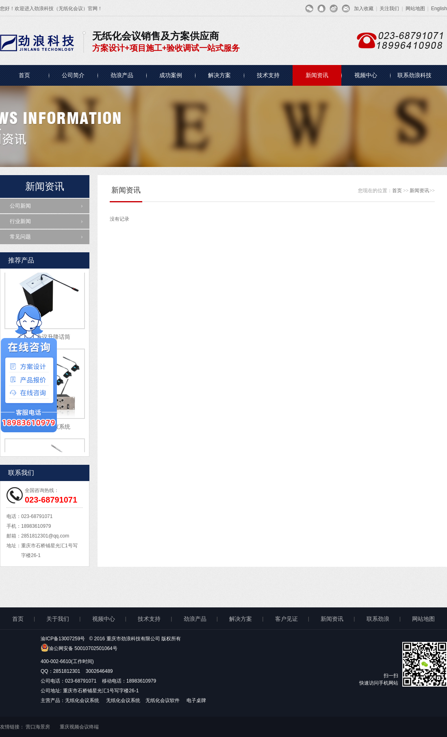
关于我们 (57, 619)
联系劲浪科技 (414, 75)
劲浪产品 (122, 75)
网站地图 (415, 8)
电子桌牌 (196, 700)
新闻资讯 (317, 75)
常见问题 (20, 237)
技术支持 (268, 75)
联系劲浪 (378, 619)
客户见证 (286, 619)
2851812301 (66, 671)
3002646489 (99, 671)
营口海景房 (38, 727)
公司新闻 (20, 206)
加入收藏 (363, 8)
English (439, 8)
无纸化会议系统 (82, 700)
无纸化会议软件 (163, 700)
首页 (24, 75)
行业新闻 (20, 221)
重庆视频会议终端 (79, 727)
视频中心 (365, 75)
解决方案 (219, 75)
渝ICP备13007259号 (63, 639)
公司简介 (73, 75)
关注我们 (389, 8)
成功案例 (170, 75)
